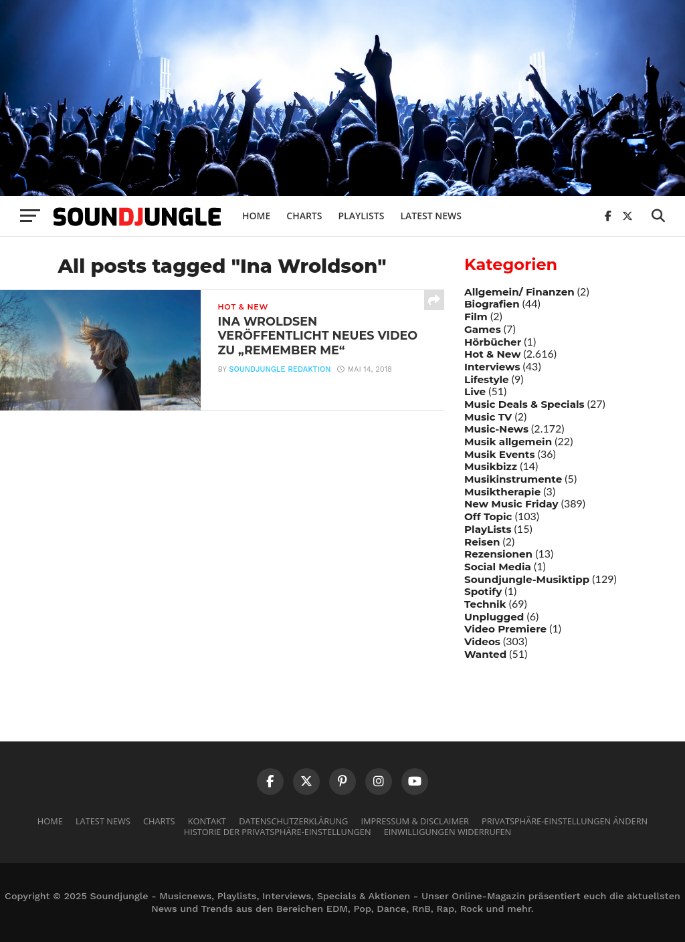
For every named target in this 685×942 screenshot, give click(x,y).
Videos (482, 641)
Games (482, 329)
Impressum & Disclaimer (414, 821)
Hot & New (492, 354)
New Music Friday (511, 503)
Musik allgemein (508, 441)
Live (475, 391)
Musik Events (499, 454)
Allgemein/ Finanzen (519, 291)
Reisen (482, 542)
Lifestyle (486, 379)
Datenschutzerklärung (293, 821)
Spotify (483, 591)
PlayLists (487, 529)
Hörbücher (492, 342)
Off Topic (488, 516)
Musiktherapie (502, 491)
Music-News (496, 429)
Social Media (497, 566)
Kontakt (207, 821)
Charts (304, 215)
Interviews (492, 366)
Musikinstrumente (513, 479)
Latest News (431, 215)
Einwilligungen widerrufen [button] (448, 832)
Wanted (485, 654)
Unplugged (494, 616)
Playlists (361, 215)
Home (256, 215)
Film (476, 316)
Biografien (492, 304)
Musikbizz (490, 466)
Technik (485, 604)
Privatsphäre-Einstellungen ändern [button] (565, 821)
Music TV (488, 416)
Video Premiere (505, 628)
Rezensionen (498, 554)
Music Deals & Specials (524, 404)
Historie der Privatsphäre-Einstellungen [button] (277, 832)
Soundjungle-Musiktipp (526, 579)
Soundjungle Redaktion (279, 369)
